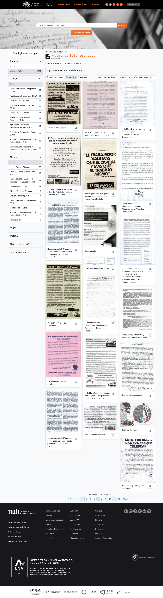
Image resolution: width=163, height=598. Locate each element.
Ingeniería (50, 538)
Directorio (99, 529)
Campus (98, 511)
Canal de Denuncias (103, 538)
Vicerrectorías (100, 524)
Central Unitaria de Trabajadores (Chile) (25, 90)
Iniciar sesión (132, 4)
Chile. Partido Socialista (25, 101)
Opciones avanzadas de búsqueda (64, 70)
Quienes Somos (63, 4)
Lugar (13, 227)
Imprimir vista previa (55, 77)
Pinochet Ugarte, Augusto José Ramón (25, 173)
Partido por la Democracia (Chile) (25, 96)
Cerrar (64, 52)
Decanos (98, 534)
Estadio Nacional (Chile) (25, 196)
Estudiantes (75, 515)
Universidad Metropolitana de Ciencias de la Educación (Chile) (25, 148)
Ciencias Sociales (53, 511)
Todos (12, 66)
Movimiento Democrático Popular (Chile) (25, 133)
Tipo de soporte (18, 252)
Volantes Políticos (25, 71)
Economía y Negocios (54, 520)
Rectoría (98, 520)
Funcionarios (75, 529)
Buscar (121, 25)
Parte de (14, 61)
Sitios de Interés (81, 4)
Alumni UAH (75, 520)
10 (110, 499)
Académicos (75, 524)
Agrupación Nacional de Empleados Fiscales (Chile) (25, 126)
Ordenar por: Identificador (107, 77)
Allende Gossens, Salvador (25, 192)
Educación (50, 524)
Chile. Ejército (25, 220)
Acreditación (100, 515)
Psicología (50, 534)
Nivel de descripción (20, 244)
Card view (71, 77)
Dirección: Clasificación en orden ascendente (136, 77)
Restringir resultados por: (25, 53)
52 (119, 499)
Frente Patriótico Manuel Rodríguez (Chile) (25, 118)
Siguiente (127, 499)
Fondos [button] (95, 4)
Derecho (49, 515)
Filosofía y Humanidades (55, 529)
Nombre (14, 157)
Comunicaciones (77, 538)
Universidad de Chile (25, 187)
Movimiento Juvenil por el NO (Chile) (25, 106)
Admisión (74, 511)
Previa (72, 499)
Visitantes (74, 534)
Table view (82, 77)
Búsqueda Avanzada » (81, 32)
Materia (14, 236)
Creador (14, 78)
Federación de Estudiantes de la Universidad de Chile (25, 141)
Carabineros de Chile (25, 208)
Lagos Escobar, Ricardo (25, 113)
